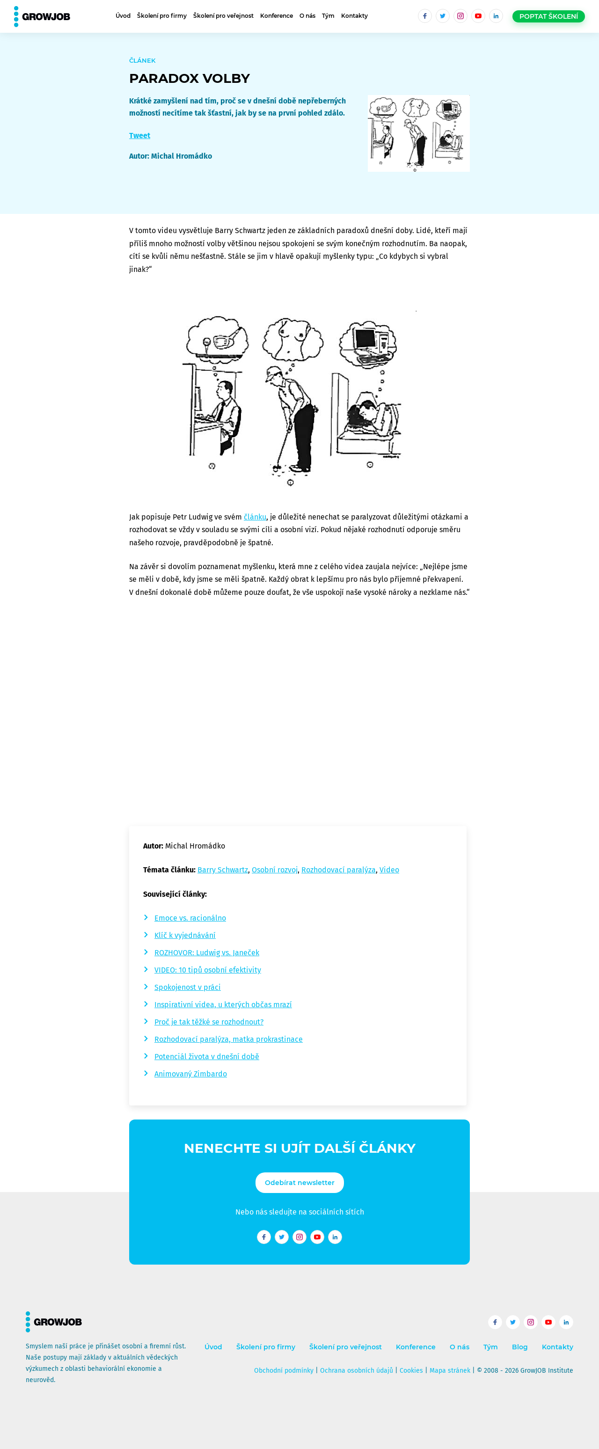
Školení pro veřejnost (223, 15)
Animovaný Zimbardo (190, 1073)
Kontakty (354, 15)
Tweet (139, 135)
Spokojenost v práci (187, 987)
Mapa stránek (450, 1371)
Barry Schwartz (222, 869)
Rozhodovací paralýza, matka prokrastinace (228, 1039)
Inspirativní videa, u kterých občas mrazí (223, 1004)
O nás (307, 15)
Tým (328, 15)
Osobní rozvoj (275, 869)
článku (255, 516)
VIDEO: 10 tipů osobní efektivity (207, 970)
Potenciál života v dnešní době (206, 1056)
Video (389, 869)
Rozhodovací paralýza (338, 869)
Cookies (411, 1371)
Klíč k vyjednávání (185, 935)
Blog (520, 1347)
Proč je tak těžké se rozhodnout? (208, 1021)
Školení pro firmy (162, 15)
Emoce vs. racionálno (190, 918)
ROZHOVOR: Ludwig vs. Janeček (206, 952)
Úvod (123, 15)
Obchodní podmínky (284, 1371)
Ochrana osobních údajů (356, 1371)
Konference (276, 15)
